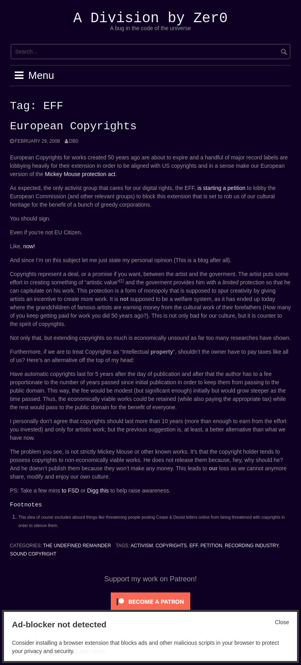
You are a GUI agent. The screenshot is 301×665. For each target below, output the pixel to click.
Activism (142, 545)
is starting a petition (221, 188)
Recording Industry (251, 545)
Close (282, 622)
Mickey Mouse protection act (80, 174)
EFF (193, 545)
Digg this (97, 490)
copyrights (171, 545)
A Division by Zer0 (150, 18)
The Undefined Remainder (77, 545)
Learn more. (91, 651)
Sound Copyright (33, 554)
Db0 (73, 141)
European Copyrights (73, 126)
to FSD (70, 490)
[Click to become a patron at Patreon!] (150, 601)
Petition (211, 545)
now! (29, 246)
